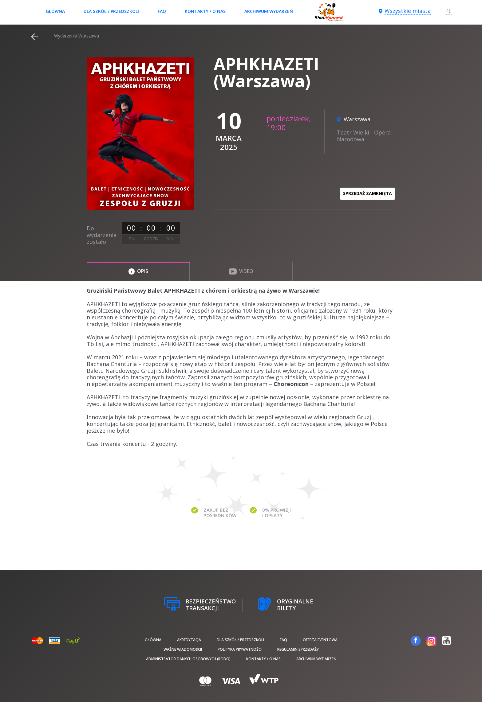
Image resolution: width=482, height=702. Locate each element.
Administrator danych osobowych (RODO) (188, 658)
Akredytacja (189, 639)
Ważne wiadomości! (183, 649)
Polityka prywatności (240, 649)
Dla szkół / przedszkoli (111, 11)
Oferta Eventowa (320, 639)
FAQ (162, 11)
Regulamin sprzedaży (298, 649)
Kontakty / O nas (205, 11)
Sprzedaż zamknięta (367, 193)
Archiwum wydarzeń (268, 11)
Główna (55, 11)
